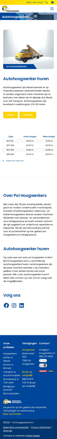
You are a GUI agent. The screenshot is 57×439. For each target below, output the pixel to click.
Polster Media (33, 435)
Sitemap (7, 430)
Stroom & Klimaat (8, 366)
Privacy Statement (41, 427)
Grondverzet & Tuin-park (11, 381)
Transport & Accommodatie (11, 373)
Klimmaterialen (11, 393)
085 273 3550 (46, 356)
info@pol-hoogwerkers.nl (47, 351)
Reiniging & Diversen (9, 388)
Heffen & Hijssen (8, 359)
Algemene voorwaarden (16, 427)
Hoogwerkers (10, 353)
